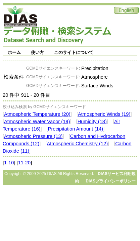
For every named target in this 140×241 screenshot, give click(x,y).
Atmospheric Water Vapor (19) (37, 121)
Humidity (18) (92, 121)
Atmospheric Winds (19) (104, 114)
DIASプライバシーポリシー (111, 181)
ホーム (14, 52)
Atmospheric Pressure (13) (33, 136)
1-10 (9, 162)
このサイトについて (73, 52)
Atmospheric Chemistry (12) (77, 143)
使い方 (37, 52)
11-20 (24, 162)
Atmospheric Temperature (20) (37, 114)
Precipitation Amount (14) (75, 129)
